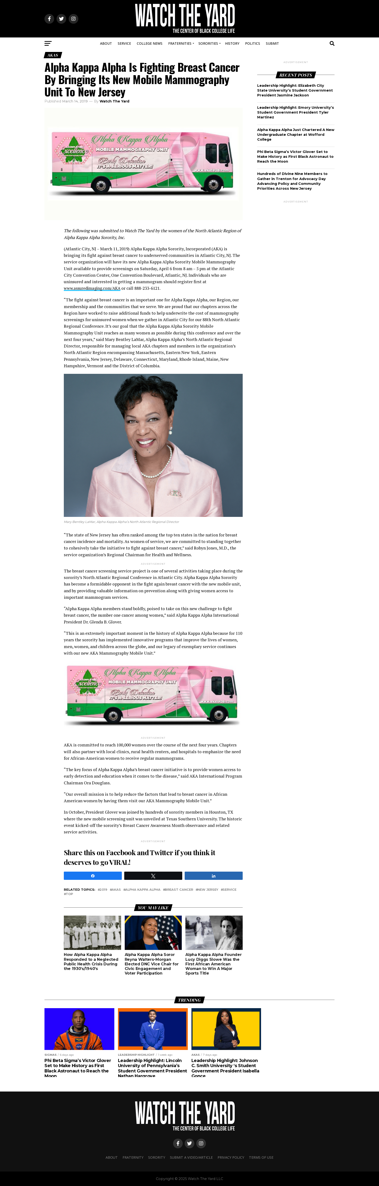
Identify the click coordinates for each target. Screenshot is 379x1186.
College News (149, 43)
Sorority (156, 1157)
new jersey (207, 889)
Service (124, 43)
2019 (103, 889)
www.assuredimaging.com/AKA (94, 288)
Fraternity (133, 1157)
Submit (272, 43)
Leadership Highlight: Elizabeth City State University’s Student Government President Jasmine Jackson (295, 90)
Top (69, 894)
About (106, 43)
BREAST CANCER (179, 889)
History (232, 43)
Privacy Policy (231, 1157)
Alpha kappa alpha (142, 889)
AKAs (116, 889)
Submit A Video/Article (191, 1157)
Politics (252, 43)
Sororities (208, 43)
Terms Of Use (261, 1157)
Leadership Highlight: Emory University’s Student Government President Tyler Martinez (295, 112)
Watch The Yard (114, 101)
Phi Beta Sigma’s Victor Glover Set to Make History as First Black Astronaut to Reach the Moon (295, 157)
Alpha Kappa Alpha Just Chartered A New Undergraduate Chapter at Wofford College (295, 135)
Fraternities (179, 43)
